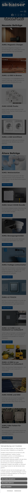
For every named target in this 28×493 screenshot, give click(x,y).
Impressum (10, 490)
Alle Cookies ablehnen (8, 482)
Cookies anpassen (6, 486)
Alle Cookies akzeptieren (8, 479)
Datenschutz (17, 490)
